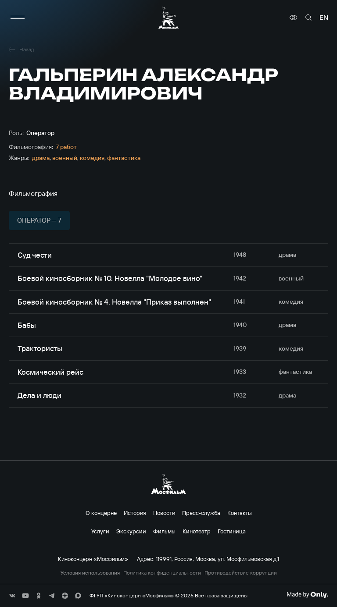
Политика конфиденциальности (162, 573)
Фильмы (164, 531)
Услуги (100, 531)
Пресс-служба (201, 512)
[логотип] (168, 17)
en (323, 17)
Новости (164, 512)
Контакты (239, 512)
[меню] (17, 17)
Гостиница (232, 531)
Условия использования (90, 573)
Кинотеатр (197, 531)
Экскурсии (131, 531)
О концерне (101, 512)
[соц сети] (12, 595)
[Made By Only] (307, 594)
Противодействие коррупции (240, 573)
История (135, 512)
